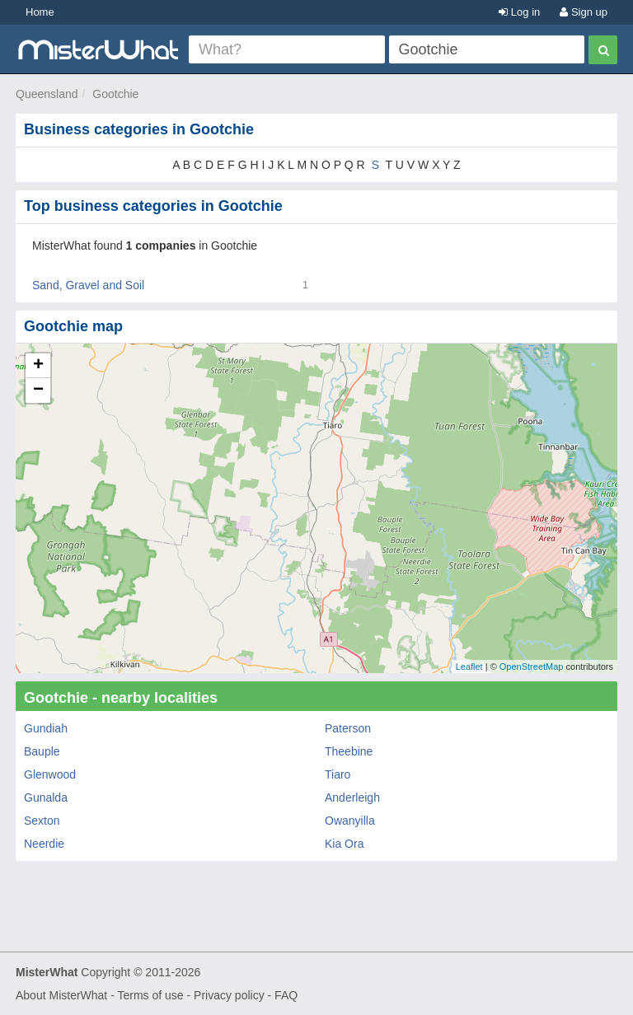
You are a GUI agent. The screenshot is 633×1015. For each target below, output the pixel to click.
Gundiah (46, 728)
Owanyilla (350, 820)
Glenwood (50, 774)
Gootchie (115, 94)
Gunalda (46, 797)
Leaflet (469, 666)
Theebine (349, 751)
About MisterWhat (61, 995)
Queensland (47, 94)
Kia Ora (344, 843)
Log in (519, 12)
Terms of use (150, 995)
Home (40, 12)
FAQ (286, 995)
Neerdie (44, 843)
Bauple (42, 751)
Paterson (348, 728)
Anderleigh (352, 797)
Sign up (583, 12)
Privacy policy (229, 995)
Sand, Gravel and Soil (88, 285)
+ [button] (38, 365)
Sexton (42, 820)
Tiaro (337, 774)
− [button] (38, 390)
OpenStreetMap (531, 666)
